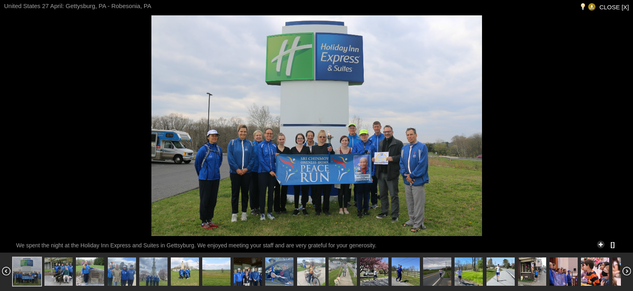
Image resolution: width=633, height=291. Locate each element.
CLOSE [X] (614, 7)
